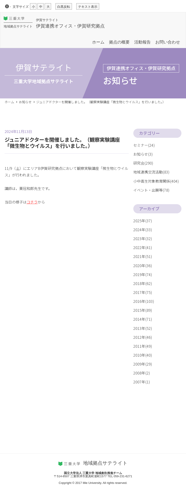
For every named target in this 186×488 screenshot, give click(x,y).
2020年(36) (142, 265)
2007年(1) (141, 382)
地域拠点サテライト (18, 26)
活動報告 (142, 42)
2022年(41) (142, 247)
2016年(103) (143, 301)
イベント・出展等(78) (151, 190)
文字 (21, 6)
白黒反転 (63, 6)
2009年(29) (142, 364)
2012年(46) (142, 337)
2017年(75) (142, 292)
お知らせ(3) (143, 154)
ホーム (98, 42)
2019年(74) (142, 274)
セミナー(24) (144, 145)
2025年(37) (142, 220)
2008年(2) (141, 373)
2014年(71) (142, 319)
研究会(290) (143, 163)
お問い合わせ (167, 42)
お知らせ (25, 102)
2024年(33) (142, 229)
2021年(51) (142, 256)
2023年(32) (142, 238)
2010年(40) (142, 355)
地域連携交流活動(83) (151, 172)
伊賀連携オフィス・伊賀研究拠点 (70, 26)
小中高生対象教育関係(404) (156, 181)
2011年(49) (142, 346)
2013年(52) (142, 328)
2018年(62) (142, 283)
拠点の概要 (119, 42)
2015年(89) (142, 310)
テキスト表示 (87, 6)
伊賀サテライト (47, 19)
